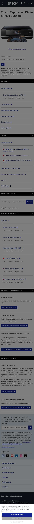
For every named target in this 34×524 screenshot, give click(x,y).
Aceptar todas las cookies (17, 514)
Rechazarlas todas (17, 518)
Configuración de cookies (17, 521)
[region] (17, 514)
